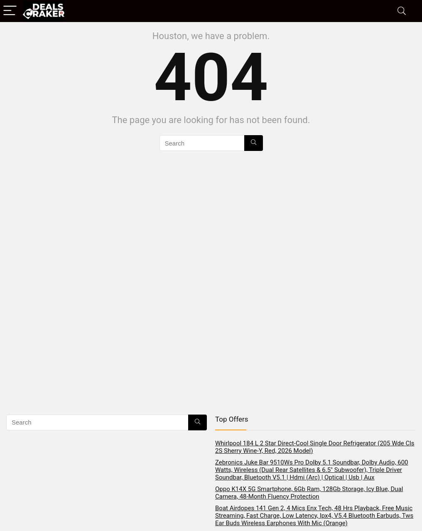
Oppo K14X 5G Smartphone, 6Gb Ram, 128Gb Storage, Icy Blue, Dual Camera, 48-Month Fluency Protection (309, 492)
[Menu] (10, 11)
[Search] (402, 11)
